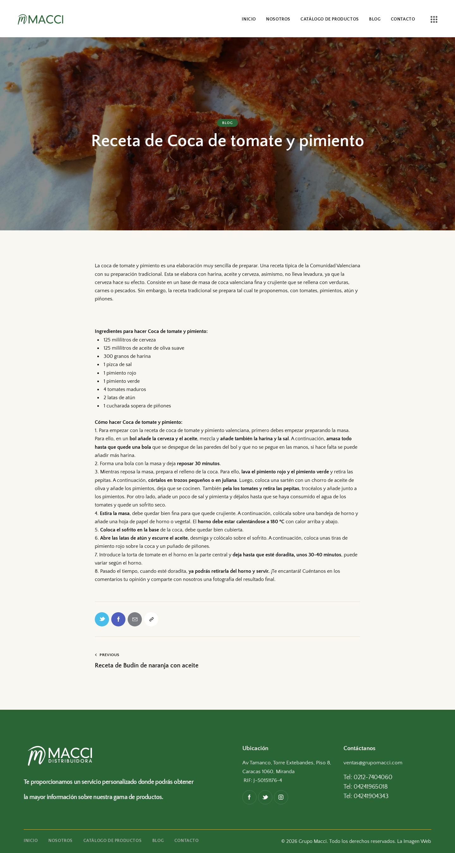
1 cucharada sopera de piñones (136, 406)
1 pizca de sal (117, 364)
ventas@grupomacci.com (373, 763)
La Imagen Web (414, 841)
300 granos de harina (126, 356)
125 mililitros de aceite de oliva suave (143, 348)
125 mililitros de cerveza (129, 340)
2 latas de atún (118, 397)
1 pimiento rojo (119, 373)
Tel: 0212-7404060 (367, 777)
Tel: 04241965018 (365, 786)
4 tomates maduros (124, 389)
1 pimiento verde (121, 381)
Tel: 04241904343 (366, 796)
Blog (227, 123)
